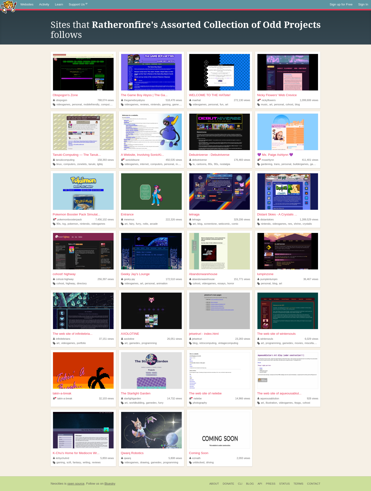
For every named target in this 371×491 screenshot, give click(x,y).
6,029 (311, 338)
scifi (68, 462)
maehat (195, 100)
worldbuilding (136, 402)
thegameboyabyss (133, 100)
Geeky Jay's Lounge (135, 274)
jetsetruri (195, 338)
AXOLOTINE (130, 333)
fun (221, 104)
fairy (131, 223)
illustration (271, 402)
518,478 (174, 100)
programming (149, 343)
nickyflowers (266, 100)
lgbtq (99, 164)
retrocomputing (207, 343)
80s (210, 164)
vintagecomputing (228, 343)
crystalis (307, 223)
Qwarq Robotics (132, 453)
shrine (297, 223)
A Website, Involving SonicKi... (142, 154)
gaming (166, 104)
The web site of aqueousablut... (279, 393)
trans (277, 164)
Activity (44, 4)
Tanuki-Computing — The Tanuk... (77, 154)
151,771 (242, 279)
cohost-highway (63, 279)
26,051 (174, 338)
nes (290, 223)
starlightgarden (131, 398)
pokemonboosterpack (67, 219)
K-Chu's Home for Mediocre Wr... (76, 453)
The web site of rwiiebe (205, 393)
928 (312, 398)
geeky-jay (128, 279)
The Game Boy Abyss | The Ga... (144, 95)
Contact (313, 483)
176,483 (242, 159)
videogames (63, 104)
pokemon (72, 223)
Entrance (127, 214)
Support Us (78, 4)
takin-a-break (62, 393)
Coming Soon (198, 453)
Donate (228, 483)
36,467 (310, 279)
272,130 (242, 100)
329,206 (242, 219)
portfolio (81, 343)
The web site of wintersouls (276, 333)
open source (75, 483)
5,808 (175, 458)
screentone (210, 223)
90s (216, 164)
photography (200, 402)
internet (144, 164)
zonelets (82, 164)
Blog (250, 483)
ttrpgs (297, 402)
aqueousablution (268, 398)
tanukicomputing (64, 159)
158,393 (105, 159)
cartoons (201, 164)
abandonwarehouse (202, 279)
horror (230, 283)
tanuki (91, 164)
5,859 (107, 458)
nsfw (145, 223)
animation (162, 283)
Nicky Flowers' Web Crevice (277, 95)
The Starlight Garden (135, 393)
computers (107, 104)
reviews (144, 104)
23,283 (242, 338)
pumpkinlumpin (267, 279)
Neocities (57, 483)
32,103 (106, 398)
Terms (298, 483)
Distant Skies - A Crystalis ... (277, 214)
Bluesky (109, 483)
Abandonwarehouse (203, 274)
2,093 (243, 458)
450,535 (174, 159)
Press (270, 483)
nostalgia (225, 164)
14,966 (242, 398)
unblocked (198, 462)
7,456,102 (104, 219)
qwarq (126, 458)
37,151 (106, 338)
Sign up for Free (341, 4)
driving (210, 462)
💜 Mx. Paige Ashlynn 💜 (275, 154)
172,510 (174, 279)
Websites (26, 4)
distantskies (265, 219)
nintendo (155, 104)
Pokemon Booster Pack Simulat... (76, 214)
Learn (59, 4)
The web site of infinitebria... (73, 333)
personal (77, 104)
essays (222, 283)
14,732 (174, 398)
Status (284, 483)
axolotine (127, 338)
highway (70, 283)
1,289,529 (309, 219)
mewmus (127, 219)
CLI (240, 483)
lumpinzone (265, 274)
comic (235, 223)
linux (59, 164)
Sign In (363, 4)
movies (299, 343)
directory (82, 283)
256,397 (105, 279)
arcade (154, 223)
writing (86, 462)
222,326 (174, 219)
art (226, 104)
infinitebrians (61, 338)
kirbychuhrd (61, 458)
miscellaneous (313, 343)
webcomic (224, 223)
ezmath (195, 458)
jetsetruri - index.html (204, 333)
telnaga (194, 214)
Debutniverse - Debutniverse (209, 154)
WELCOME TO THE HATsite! (209, 95)
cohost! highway (64, 274)
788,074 (105, 100)
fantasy (77, 462)
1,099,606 (309, 100)
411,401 (310, 159)
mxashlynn (265, 159)
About (214, 483)
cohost (289, 104)
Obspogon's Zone (65, 95)
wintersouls (265, 338)
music (264, 104)
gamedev (315, 164)
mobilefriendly (91, 104)
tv (193, 164)
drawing (144, 462)
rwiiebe (195, 398)
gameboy (177, 104)
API (260, 483)
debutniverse (198, 159)
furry (138, 223)
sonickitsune (130, 159)
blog (297, 104)
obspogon (60, 100)
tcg (64, 223)
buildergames (300, 164)
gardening (266, 164)
